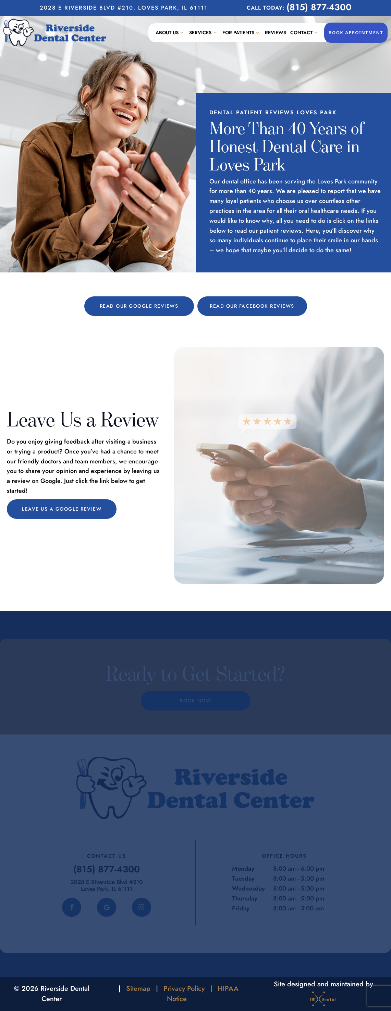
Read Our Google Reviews (139, 306)
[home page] (54, 32)
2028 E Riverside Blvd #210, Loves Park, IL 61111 (124, 8)
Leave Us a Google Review (61, 509)
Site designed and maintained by (323, 993)
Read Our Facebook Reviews (252, 306)
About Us (170, 32)
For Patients (241, 32)
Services (203, 32)
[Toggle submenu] (182, 32)
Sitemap (138, 989)
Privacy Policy (184, 989)
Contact (304, 32)
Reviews (275, 32)
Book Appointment (356, 32)
